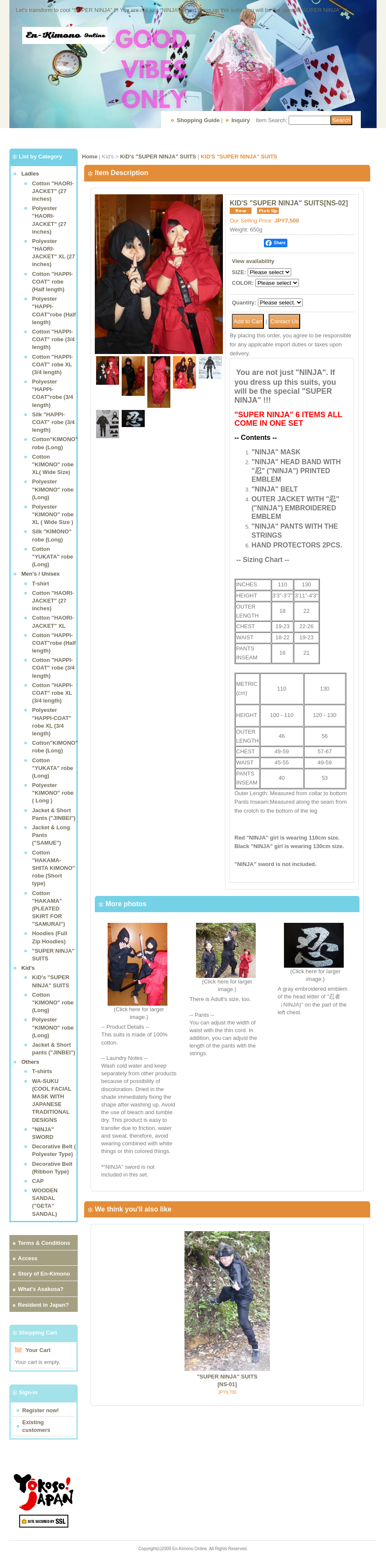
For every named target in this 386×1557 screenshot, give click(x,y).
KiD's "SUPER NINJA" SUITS (158, 156)
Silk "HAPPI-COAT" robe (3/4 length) (53, 422)
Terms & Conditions (44, 1243)
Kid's (28, 968)
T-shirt (40, 583)
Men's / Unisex (40, 574)
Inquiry (240, 120)
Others (30, 1062)
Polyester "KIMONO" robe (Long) (53, 489)
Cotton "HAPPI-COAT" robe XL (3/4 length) (52, 364)
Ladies (30, 173)
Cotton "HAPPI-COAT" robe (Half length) (52, 282)
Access (28, 1258)
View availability (253, 261)
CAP (38, 1181)
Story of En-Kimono (44, 1273)
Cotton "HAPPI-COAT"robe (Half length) (54, 643)
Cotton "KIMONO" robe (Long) (53, 1002)
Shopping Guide (198, 120)
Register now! (40, 1410)
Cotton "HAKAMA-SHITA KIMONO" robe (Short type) (53, 868)
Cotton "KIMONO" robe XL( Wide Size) (53, 464)
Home (89, 156)
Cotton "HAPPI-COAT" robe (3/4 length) (53, 339)
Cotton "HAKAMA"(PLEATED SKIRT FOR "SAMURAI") (48, 909)
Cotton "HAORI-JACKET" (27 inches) (53, 191)
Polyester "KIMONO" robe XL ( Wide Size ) (53, 514)
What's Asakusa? (41, 1289)
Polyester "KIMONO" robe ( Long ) (53, 793)
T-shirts (42, 1071)
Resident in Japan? (43, 1305)
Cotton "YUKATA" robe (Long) (52, 557)
